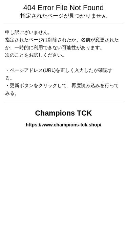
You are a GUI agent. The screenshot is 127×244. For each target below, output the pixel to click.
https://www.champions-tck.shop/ (63, 124)
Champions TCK (63, 113)
